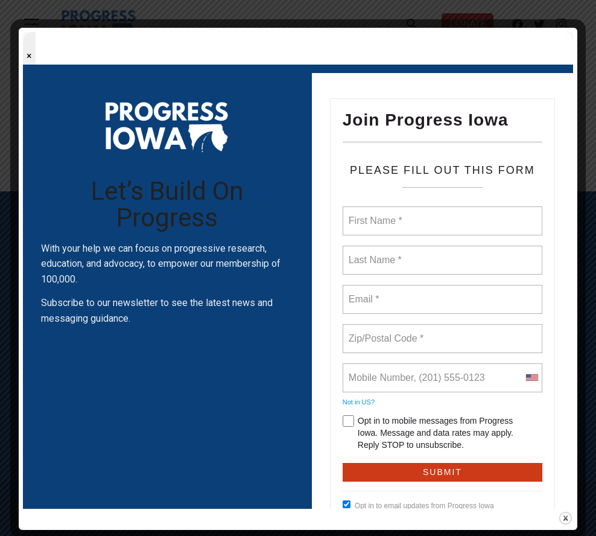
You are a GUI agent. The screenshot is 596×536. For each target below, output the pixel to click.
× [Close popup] (29, 56)
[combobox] (531, 378)
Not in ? (359, 402)
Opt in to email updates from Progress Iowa (418, 505)
